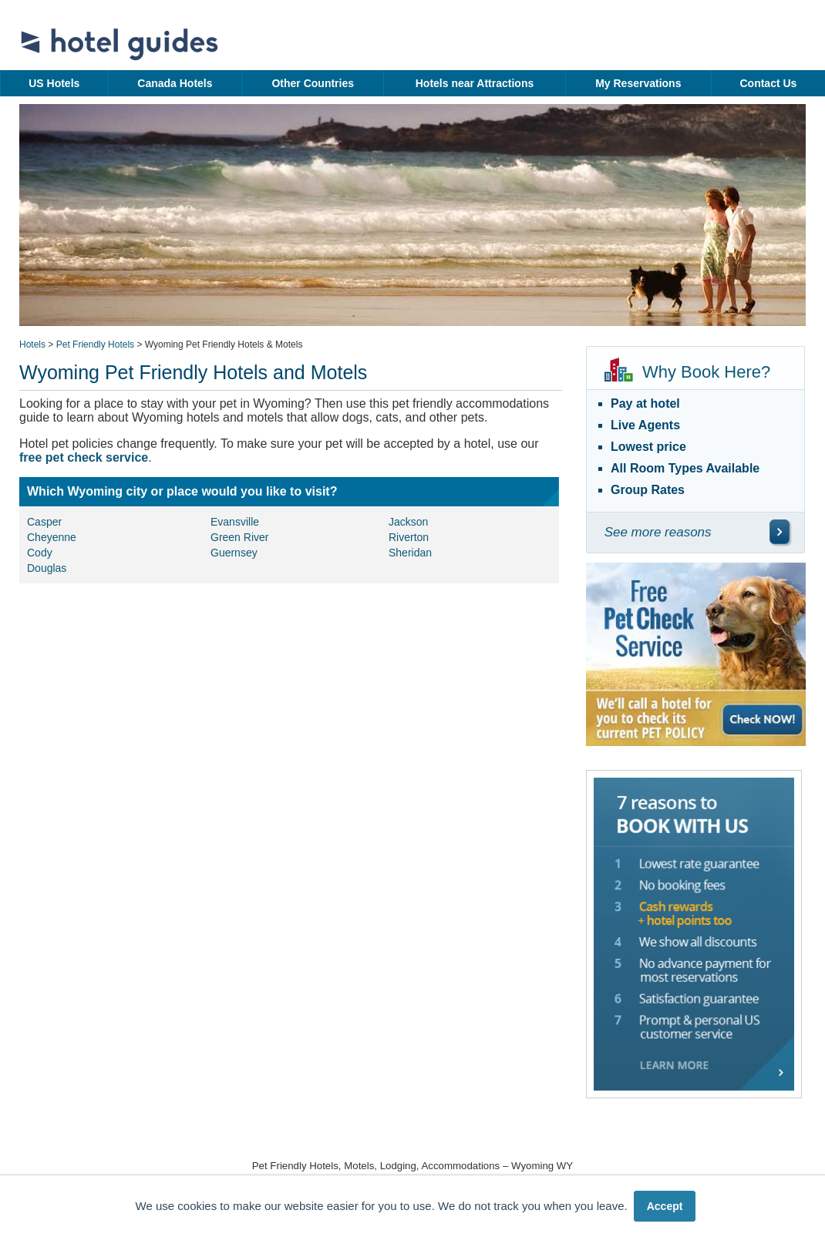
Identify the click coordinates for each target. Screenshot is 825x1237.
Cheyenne (51, 537)
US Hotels (54, 83)
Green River (239, 537)
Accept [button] (665, 1206)
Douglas (46, 568)
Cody (39, 552)
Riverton (409, 537)
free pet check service (83, 457)
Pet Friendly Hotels (95, 344)
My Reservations (638, 83)
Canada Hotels (174, 83)
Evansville (234, 522)
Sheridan (410, 552)
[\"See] (779, 531)
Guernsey (234, 552)
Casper (44, 522)
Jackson (408, 522)
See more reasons (658, 532)
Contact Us (767, 83)
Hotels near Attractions (475, 83)
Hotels (32, 344)
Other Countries (312, 83)
